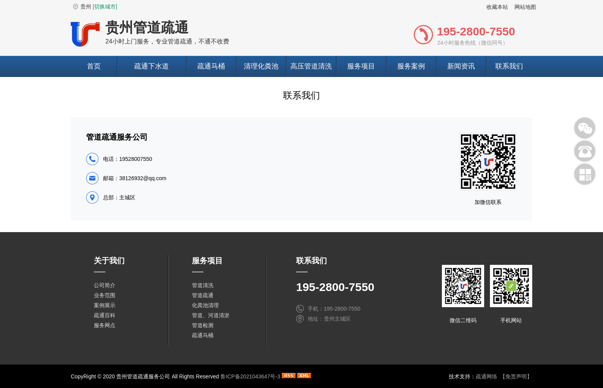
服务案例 (411, 66)
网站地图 (525, 7)
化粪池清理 (205, 305)
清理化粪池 (261, 66)
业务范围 (104, 295)
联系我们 (509, 66)
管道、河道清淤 (211, 315)
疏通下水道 (151, 66)
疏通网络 (486, 376)
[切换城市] (105, 6)
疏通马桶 (211, 66)
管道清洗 (202, 285)
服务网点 (104, 325)
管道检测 (202, 325)
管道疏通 (202, 295)
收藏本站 (497, 7)
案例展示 (104, 305)
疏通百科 (104, 315)
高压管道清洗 (311, 66)
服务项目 (361, 66)
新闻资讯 (461, 66)
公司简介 (104, 285)
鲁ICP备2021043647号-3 (250, 376)
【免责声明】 (516, 376)
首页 (94, 66)
